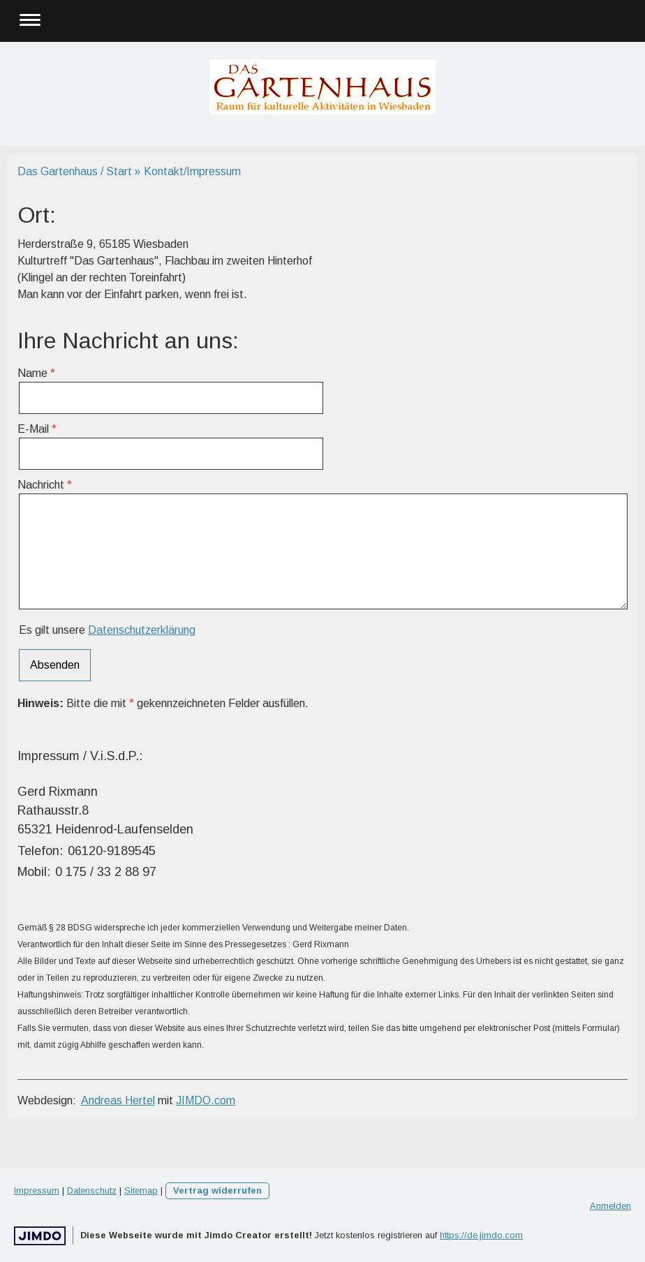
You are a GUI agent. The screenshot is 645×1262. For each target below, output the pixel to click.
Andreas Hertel (118, 1100)
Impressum (36, 1190)
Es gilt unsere (107, 630)
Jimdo (40, 1235)
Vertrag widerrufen (217, 1190)
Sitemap (141, 1190)
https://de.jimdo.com (481, 1235)
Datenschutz (92, 1190)
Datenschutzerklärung (141, 630)
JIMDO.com (205, 1100)
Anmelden (610, 1206)
